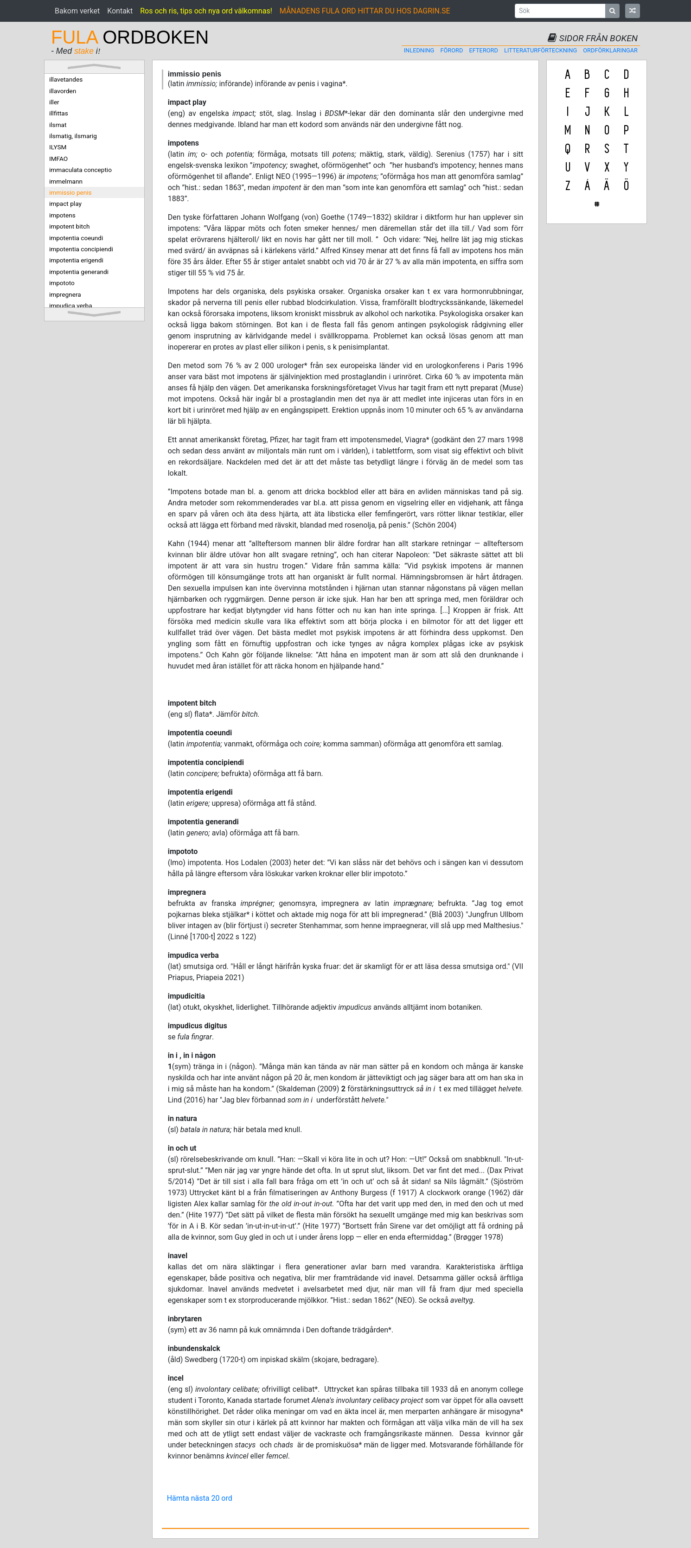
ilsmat (57, 124)
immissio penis (70, 192)
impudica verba (70, 305)
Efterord (483, 50)
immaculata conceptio (80, 169)
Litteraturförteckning (540, 50)
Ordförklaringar (610, 50)
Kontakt (120, 10)
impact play (65, 203)
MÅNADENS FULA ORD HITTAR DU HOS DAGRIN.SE (365, 10)
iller (54, 102)
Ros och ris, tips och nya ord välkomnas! (206, 10)
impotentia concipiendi (81, 249)
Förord (451, 50)
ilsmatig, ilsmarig (73, 136)
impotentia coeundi (76, 238)
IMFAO (58, 158)
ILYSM (57, 147)
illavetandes (66, 79)
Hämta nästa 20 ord (199, 1498)
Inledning (419, 50)
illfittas (58, 113)
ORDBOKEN (130, 37)
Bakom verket (77, 10)
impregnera (65, 294)
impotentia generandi (79, 271)
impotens (62, 215)
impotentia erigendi (76, 260)
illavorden (62, 91)
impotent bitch (69, 226)
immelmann (66, 181)
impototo (62, 283)
